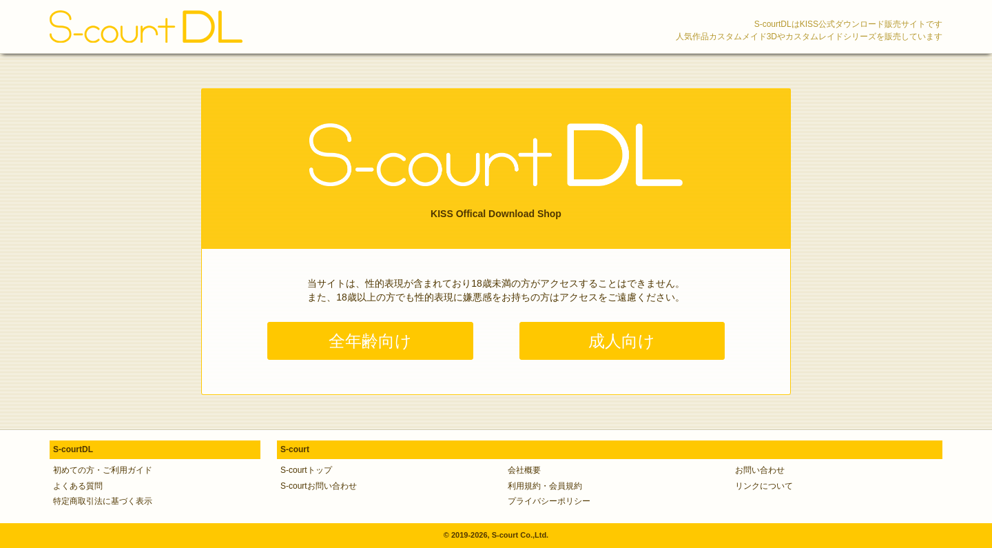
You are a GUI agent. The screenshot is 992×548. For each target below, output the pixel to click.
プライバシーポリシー (549, 501)
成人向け (621, 341)
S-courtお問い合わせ (318, 486)
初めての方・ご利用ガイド (102, 470)
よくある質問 (78, 486)
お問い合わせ (760, 470)
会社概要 (524, 470)
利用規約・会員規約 (545, 486)
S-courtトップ (306, 470)
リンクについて (764, 486)
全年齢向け (370, 341)
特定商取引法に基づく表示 (102, 501)
